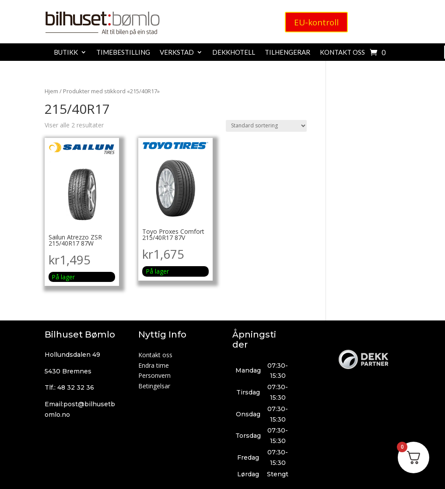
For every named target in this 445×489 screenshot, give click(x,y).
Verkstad (177, 52)
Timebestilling (123, 52)
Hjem (51, 91)
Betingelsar (154, 386)
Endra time (153, 365)
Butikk (66, 52)
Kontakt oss (342, 52)
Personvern (154, 375)
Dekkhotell (233, 52)
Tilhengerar (287, 52)
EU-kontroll (316, 22)
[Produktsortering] (266, 126)
